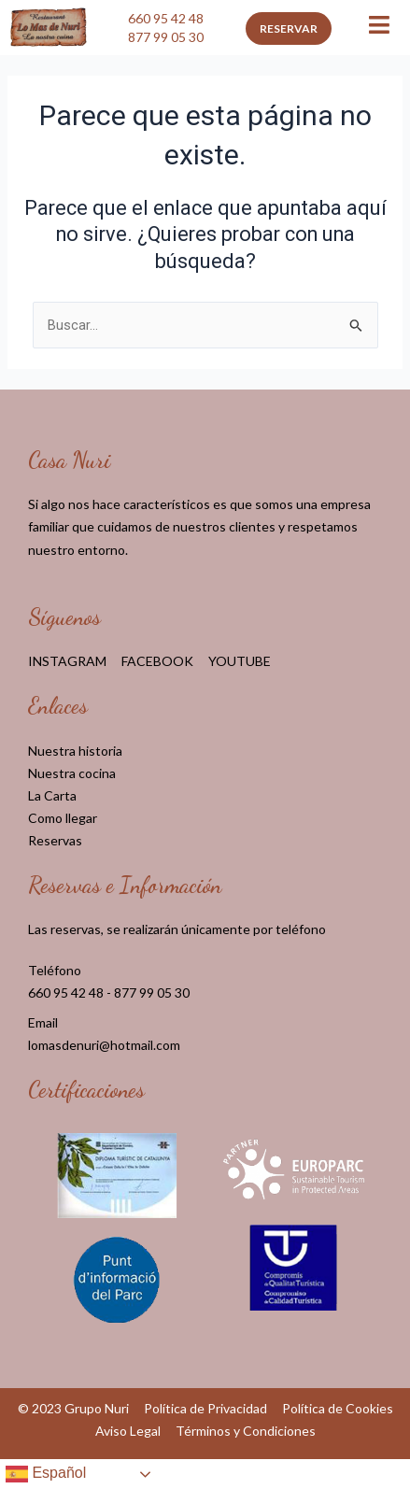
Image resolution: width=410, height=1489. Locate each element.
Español (46, 1474)
